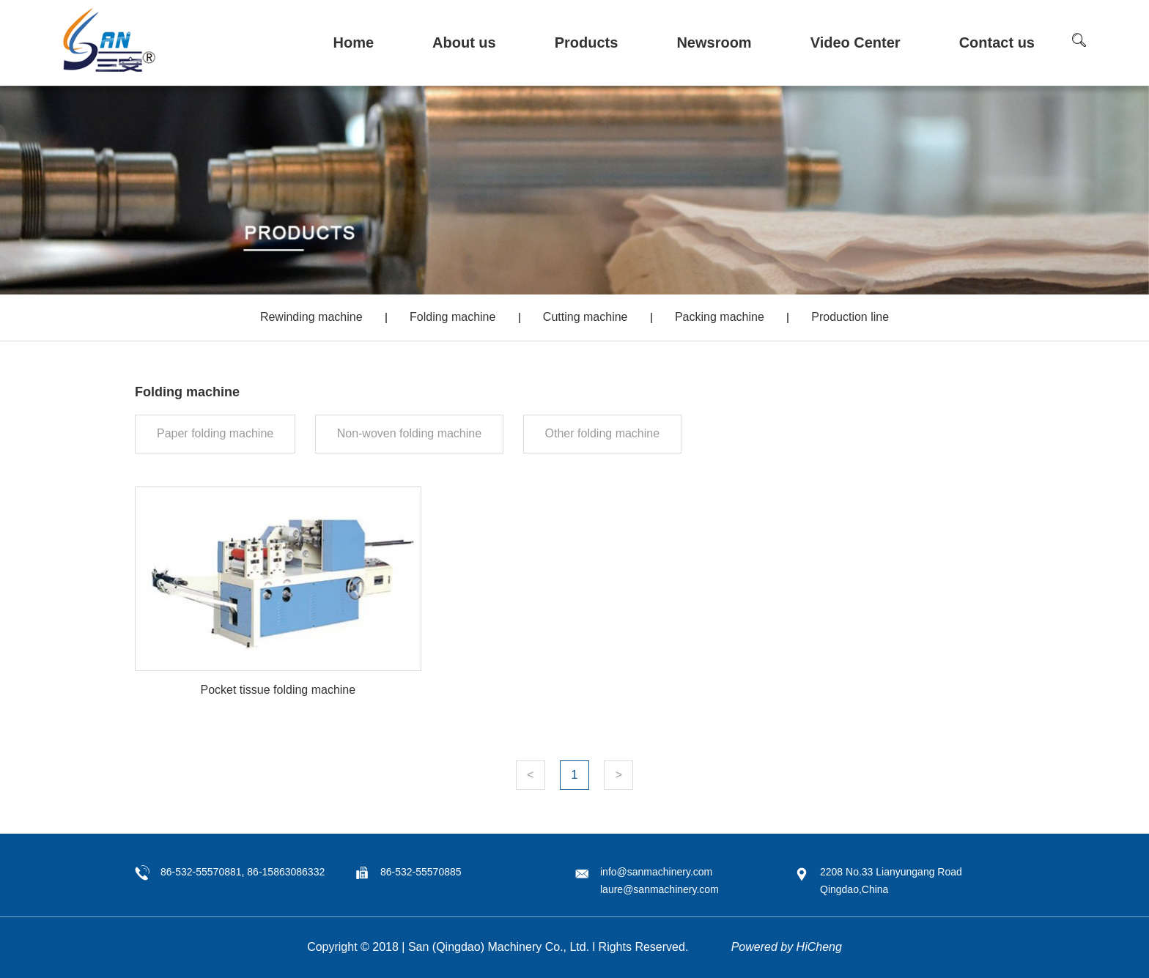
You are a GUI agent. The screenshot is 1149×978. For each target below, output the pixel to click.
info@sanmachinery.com (656, 872)
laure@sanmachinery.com (659, 889)
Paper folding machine (215, 433)
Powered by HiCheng (786, 947)
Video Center (855, 42)
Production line (850, 317)
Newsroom (713, 42)
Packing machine (719, 317)
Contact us (997, 42)
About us (464, 42)
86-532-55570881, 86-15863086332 (242, 872)
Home (353, 42)
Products (586, 42)
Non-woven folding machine (409, 433)
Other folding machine (602, 433)
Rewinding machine (311, 317)
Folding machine (452, 317)
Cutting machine (585, 317)
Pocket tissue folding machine (277, 690)
